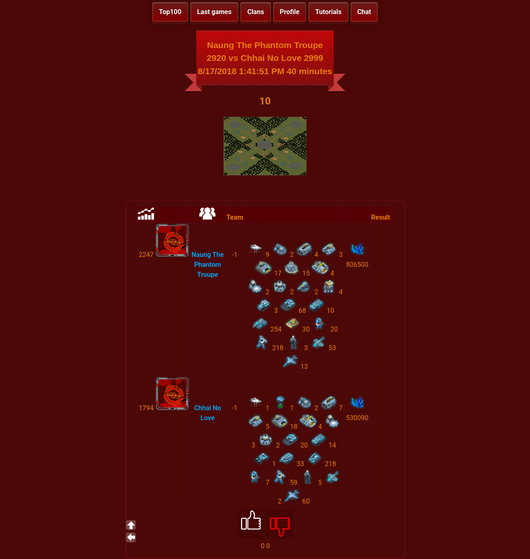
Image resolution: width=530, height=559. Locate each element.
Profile (290, 12)
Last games (214, 12)
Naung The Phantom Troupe (207, 264)
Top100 (170, 12)
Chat (364, 12)
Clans (255, 12)
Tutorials (328, 12)
